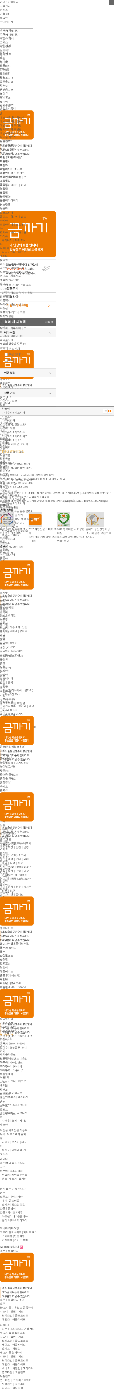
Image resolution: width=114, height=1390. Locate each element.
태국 (2, 635)
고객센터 (5, 5)
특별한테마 (16, 354)
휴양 (11, 360)
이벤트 (4, 9)
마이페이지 (6, 21)
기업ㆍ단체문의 (9, 2)
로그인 (4, 17)
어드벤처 (14, 348)
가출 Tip (4, 13)
